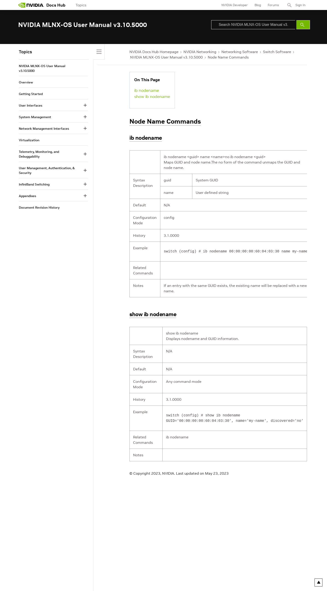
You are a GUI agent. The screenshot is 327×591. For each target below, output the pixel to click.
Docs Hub (55, 5)
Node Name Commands (228, 57)
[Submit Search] (303, 24)
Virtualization (29, 140)
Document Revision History (39, 207)
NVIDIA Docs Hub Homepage (153, 51)
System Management (35, 117)
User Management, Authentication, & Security (47, 170)
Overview (26, 82)
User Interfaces (30, 105)
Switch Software (277, 51)
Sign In (300, 5)
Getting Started (31, 94)
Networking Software (239, 51)
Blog (258, 5)
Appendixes (27, 196)
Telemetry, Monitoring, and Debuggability (39, 154)
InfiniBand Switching (34, 184)
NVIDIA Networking (199, 51)
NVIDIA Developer (234, 5)
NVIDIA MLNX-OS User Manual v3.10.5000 (166, 57)
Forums (273, 5)
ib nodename (146, 90)
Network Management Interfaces (44, 129)
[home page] (31, 5)
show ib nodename (152, 96)
